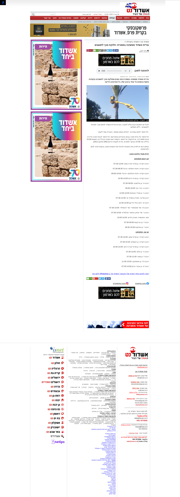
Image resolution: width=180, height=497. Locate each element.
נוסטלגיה (88, 374)
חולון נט (113, 478)
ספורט (134, 18)
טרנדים (94, 408)
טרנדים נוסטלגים (83, 401)
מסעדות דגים (86, 360)
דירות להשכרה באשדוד (108, 444)
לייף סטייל (112, 407)
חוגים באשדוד (88, 367)
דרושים (97, 18)
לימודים (104, 405)
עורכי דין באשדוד (97, 411)
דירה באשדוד (111, 470)
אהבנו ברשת (106, 419)
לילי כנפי (113, 489)
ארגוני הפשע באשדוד (91, 357)
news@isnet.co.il (141, 405)
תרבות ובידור (111, 366)
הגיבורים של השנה (110, 377)
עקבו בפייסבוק (142, 283)
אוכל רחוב (104, 364)
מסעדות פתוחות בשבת (84, 361)
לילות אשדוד (104, 384)
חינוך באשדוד (97, 423)
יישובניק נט (112, 435)
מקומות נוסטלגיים (110, 401)
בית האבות (112, 488)
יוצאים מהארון (106, 354)
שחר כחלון (112, 494)
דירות (90, 18)
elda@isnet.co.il (141, 394)
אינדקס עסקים (80, 419)
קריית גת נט (112, 476)
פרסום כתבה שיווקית (109, 464)
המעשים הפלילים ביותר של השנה (93, 422)
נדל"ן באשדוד (111, 426)
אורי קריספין (131, 399)
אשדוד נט (144, 42)
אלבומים (113, 383)
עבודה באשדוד (111, 466)
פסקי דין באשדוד (110, 411)
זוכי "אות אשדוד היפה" (101, 21)
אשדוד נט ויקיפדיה (109, 463)
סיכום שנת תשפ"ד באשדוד (107, 390)
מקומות (89, 352)
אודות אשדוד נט (65, 18)
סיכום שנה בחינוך (103, 378)
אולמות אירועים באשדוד (108, 469)
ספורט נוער (101, 371)
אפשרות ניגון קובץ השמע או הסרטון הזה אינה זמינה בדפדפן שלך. (114, 71)
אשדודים (96, 352)
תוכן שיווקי (112, 405)
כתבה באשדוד (111, 467)
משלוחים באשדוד (110, 439)
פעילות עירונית (135, 21)
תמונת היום (94, 384)
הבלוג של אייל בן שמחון (108, 398)
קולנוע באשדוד (77, 367)
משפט (75, 18)
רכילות (126, 18)
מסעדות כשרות (83, 363)
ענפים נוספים (111, 371)
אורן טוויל (113, 492)
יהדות (98, 419)
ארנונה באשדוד (111, 456)
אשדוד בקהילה (132, 42)
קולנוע (83, 18)
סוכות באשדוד (141, 76)
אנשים (82, 352)
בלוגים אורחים (93, 398)
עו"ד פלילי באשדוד (109, 472)
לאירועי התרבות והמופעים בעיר (106, 367)
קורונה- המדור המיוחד (109, 414)
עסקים (104, 18)
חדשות (141, 18)
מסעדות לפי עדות (96, 363)
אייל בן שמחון (111, 431)
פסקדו (113, 483)
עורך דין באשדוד (110, 475)
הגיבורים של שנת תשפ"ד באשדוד (105, 392)
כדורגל (85, 371)
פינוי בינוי (113, 486)
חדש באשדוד (95, 405)
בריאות (125, 21)
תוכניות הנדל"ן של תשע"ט (85, 420)
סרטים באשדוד (109, 423)
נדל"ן (80, 357)
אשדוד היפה (116, 21)
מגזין (114, 372)
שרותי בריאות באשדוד (109, 450)
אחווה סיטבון (112, 482)
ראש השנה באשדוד (102, 420)
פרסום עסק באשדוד (109, 445)
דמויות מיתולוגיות (96, 401)
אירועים (113, 384)
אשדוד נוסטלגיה (110, 399)
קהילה (112, 18)
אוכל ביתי (110, 361)
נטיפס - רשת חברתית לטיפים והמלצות (103, 429)
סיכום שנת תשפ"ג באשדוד (107, 375)
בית (147, 18)
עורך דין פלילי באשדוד (108, 473)
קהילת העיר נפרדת (84, 21)
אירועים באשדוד (110, 451)
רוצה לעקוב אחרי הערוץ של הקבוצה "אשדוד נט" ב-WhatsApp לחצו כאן (120, 274)
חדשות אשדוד (111, 356)
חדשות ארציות (111, 357)
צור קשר (47, 18)
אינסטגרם (85, 384)
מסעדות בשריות (111, 360)
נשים (114, 419)
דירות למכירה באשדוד (109, 442)
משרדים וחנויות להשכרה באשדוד (105, 448)
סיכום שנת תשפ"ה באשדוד (106, 416)
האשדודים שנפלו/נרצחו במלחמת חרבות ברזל (99, 395)
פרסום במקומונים (110, 437)
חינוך (55, 18)
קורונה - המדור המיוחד (108, 413)
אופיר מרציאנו (111, 491)
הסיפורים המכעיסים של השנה (101, 380)
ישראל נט (113, 428)
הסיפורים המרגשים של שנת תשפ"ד (102, 393)
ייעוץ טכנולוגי (76, 417)
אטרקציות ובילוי (104, 408)
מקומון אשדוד (111, 438)
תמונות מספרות (98, 374)
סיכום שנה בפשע (90, 378)
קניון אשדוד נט (86, 423)
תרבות (119, 18)
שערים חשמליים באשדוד (108, 458)
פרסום (113, 479)
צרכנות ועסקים (110, 404)
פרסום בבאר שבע (110, 447)
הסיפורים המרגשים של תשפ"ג (91, 377)
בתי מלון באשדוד (110, 434)
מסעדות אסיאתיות (99, 361)
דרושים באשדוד (111, 453)
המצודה (113, 480)
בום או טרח (105, 352)
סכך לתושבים (124, 76)
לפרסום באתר (86, 14)
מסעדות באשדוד (110, 441)
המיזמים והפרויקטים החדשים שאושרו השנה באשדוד (99, 417)
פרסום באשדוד (111, 461)
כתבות (114, 374)
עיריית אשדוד (132, 76)
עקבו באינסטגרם (120, 283)
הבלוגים (113, 396)
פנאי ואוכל (90, 419)
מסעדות (113, 359)
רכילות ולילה (111, 351)
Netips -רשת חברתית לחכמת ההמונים (104, 460)
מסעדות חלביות (98, 360)
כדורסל (92, 371)
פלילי (102, 357)
